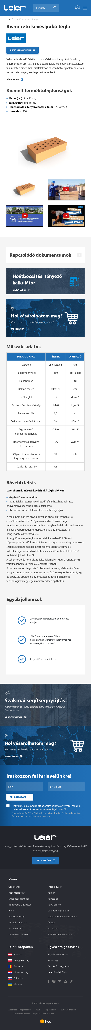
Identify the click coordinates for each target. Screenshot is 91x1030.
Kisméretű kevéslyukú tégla (24, 19)
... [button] (7, 19)
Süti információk (68, 1009)
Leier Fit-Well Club (57, 972)
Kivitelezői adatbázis (18, 898)
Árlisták (51, 922)
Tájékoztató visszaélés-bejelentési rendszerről (33, 1013)
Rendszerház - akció (18, 934)
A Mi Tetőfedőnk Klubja (60, 934)
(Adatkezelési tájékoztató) (51, 822)
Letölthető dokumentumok (62, 916)
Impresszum (50, 1009)
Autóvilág (53, 960)
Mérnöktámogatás (18, 922)
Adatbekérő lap (16, 916)
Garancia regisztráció (59, 910)
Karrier (51, 892)
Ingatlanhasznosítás (58, 954)
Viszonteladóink (16, 892)
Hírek (11, 910)
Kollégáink (53, 928)
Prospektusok (55, 886)
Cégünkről (14, 886)
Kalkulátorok (54, 904)
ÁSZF (38, 1009)
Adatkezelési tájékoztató (19, 1009)
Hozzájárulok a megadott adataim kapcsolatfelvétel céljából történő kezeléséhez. (43, 820)
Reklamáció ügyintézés (20, 904)
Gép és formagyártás (59, 966)
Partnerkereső (15, 928)
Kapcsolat (53, 898)
